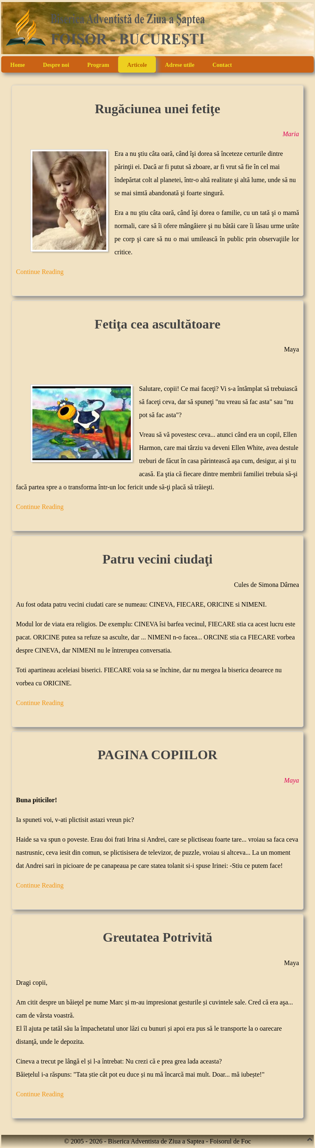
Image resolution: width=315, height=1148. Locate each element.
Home (17, 65)
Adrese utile (179, 65)
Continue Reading (40, 271)
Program (98, 65)
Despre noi (56, 65)
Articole (137, 65)
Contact (222, 65)
